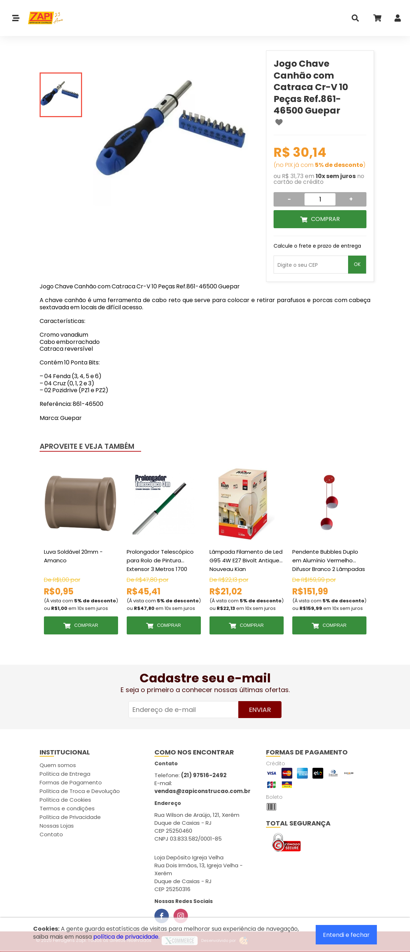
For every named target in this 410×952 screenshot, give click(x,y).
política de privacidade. (126, 937)
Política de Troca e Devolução (80, 791)
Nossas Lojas (57, 825)
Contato (51, 834)
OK (357, 264)
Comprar (325, 219)
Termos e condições (67, 808)
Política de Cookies (65, 799)
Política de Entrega (65, 774)
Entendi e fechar (346, 935)
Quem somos (58, 765)
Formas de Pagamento (71, 782)
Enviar (260, 709)
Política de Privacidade (70, 817)
